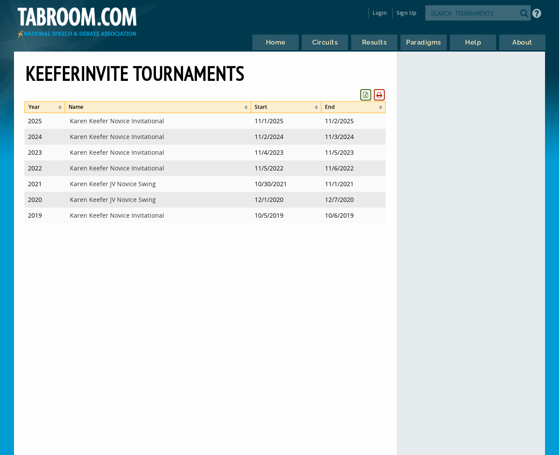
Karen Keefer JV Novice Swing (113, 184)
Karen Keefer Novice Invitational (117, 121)
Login (380, 13)
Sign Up (406, 13)
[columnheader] (44, 107)
